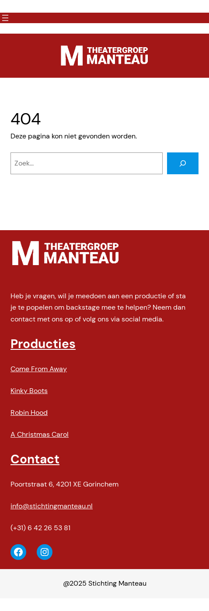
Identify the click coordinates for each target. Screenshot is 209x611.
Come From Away (38, 368)
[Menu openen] (5, 18)
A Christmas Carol (39, 434)
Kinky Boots (29, 390)
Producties (43, 344)
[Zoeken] (183, 163)
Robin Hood (29, 412)
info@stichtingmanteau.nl (51, 506)
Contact (34, 459)
